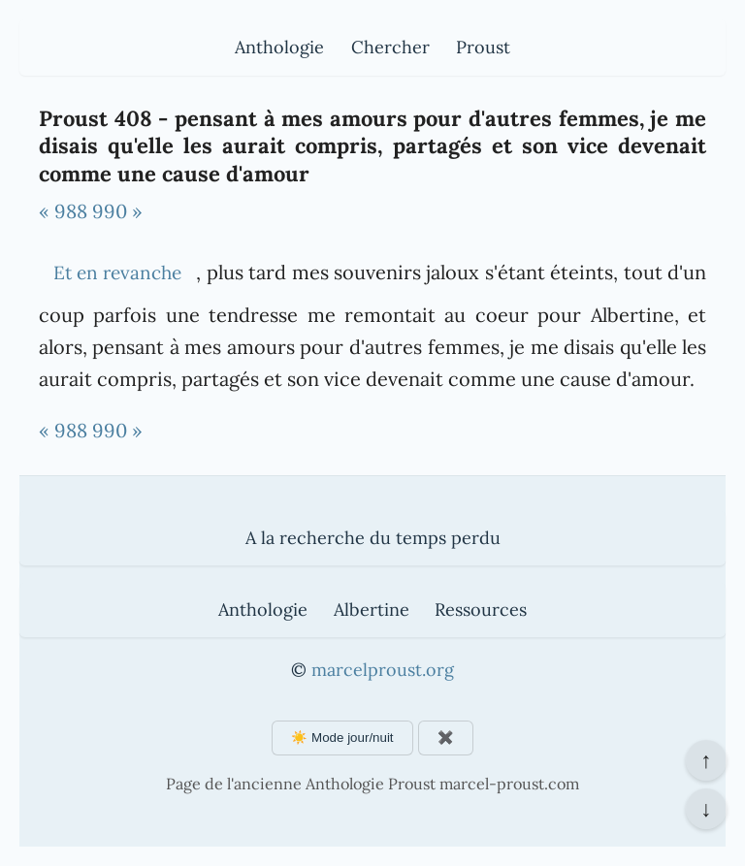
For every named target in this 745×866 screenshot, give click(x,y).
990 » (117, 211)
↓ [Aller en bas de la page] (705, 808)
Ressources (481, 609)
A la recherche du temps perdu (373, 538)
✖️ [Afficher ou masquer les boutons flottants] (445, 737)
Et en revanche (117, 272)
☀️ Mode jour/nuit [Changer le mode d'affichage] (342, 737)
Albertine (371, 609)
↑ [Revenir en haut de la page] (705, 760)
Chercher (390, 47)
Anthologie (279, 47)
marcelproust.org (382, 669)
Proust (483, 47)
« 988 (63, 211)
